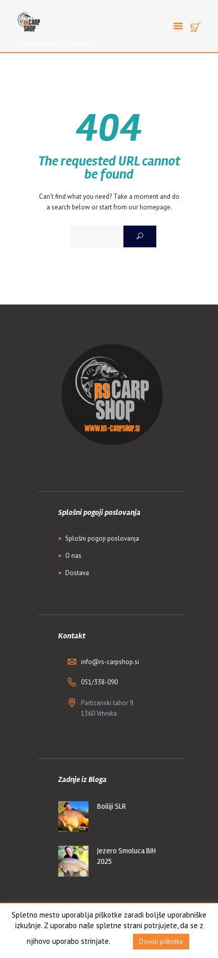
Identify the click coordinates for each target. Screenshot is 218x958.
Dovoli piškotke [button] (161, 941)
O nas (73, 555)
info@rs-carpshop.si (110, 662)
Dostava (77, 573)
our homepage (149, 207)
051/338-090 (99, 682)
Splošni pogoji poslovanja (102, 538)
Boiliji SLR (111, 806)
